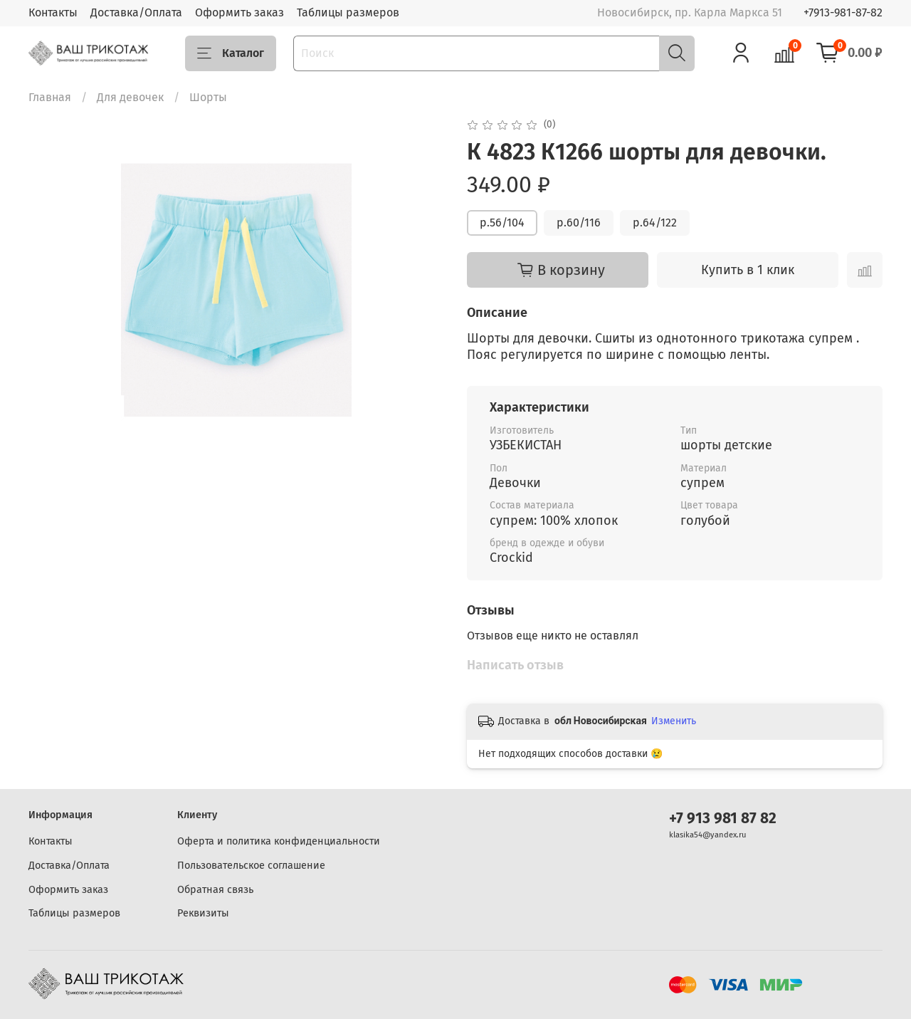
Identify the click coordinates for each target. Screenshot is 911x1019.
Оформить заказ (239, 12)
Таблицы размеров (348, 12)
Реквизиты (203, 913)
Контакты (53, 12)
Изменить (673, 721)
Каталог (230, 53)
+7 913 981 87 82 (722, 818)
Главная (49, 97)
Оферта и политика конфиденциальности (278, 841)
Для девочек (130, 97)
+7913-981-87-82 (843, 12)
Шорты (208, 97)
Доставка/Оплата (136, 12)
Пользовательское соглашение (251, 865)
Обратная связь (215, 890)
